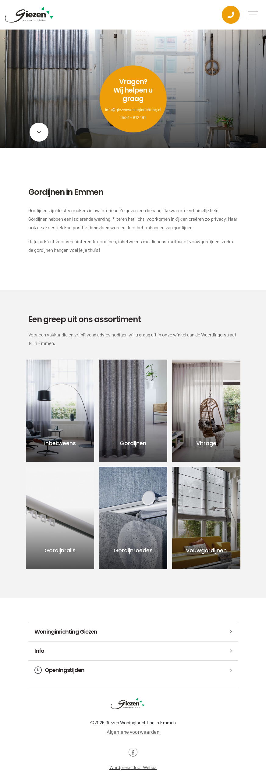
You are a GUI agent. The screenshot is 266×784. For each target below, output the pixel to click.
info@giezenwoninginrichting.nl (133, 109)
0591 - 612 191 (133, 117)
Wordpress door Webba (133, 767)
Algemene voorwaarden (133, 732)
